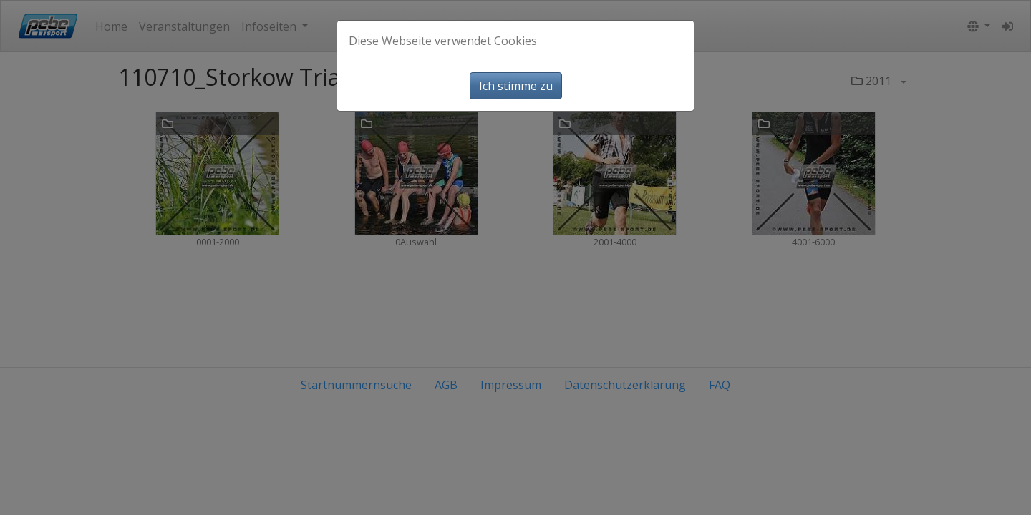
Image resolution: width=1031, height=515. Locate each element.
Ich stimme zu (516, 86)
